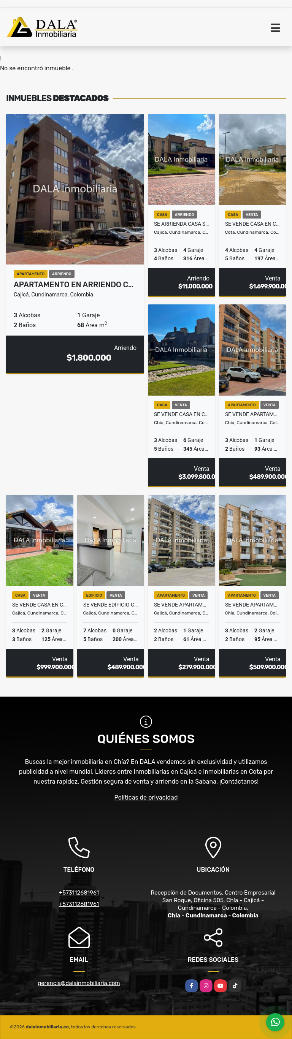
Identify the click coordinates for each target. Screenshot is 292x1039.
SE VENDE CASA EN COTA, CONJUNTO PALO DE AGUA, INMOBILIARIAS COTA (252, 224)
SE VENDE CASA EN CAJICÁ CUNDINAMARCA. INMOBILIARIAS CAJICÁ (39, 605)
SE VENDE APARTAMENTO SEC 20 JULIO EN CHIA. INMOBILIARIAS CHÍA (252, 414)
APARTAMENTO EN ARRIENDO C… (73, 284)
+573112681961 (79, 892)
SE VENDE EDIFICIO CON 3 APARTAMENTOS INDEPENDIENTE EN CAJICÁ (110, 605)
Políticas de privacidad (146, 797)
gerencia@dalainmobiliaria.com (79, 983)
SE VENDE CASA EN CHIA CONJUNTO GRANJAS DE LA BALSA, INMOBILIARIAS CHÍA (181, 414)
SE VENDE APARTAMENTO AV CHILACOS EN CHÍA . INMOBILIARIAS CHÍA (252, 605)
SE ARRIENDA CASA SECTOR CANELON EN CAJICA (181, 224)
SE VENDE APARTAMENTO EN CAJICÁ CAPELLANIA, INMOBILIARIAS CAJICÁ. (181, 605)
